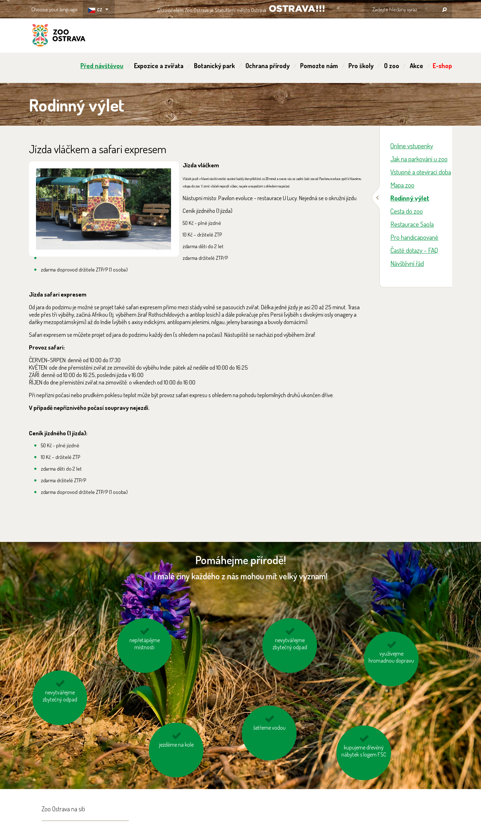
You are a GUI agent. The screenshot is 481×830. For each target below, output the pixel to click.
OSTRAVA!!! (296, 8)
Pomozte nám (319, 66)
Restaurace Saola (412, 224)
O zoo (391, 66)
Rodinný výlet (409, 197)
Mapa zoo (402, 184)
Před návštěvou (101, 66)
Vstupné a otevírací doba (420, 171)
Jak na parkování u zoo (418, 158)
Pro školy (360, 66)
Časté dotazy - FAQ (414, 250)
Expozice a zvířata (158, 66)
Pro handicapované (414, 237)
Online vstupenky (411, 145)
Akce (416, 66)
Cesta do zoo (406, 211)
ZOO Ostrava (58, 36)
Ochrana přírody (267, 66)
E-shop (442, 66)
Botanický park (214, 66)
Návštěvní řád (407, 263)
